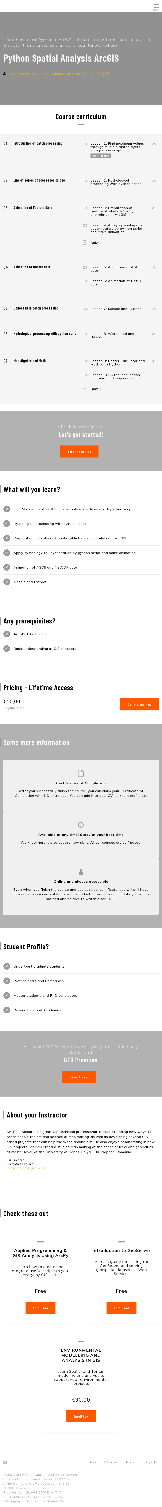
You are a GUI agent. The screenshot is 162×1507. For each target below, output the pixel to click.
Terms (129, 1462)
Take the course (79, 451)
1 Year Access (79, 1077)
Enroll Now (40, 1308)
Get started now (139, 704)
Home (92, 1462)
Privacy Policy (150, 1462)
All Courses (111, 1462)
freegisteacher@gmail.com (26, 1168)
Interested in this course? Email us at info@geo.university (59, 74)
